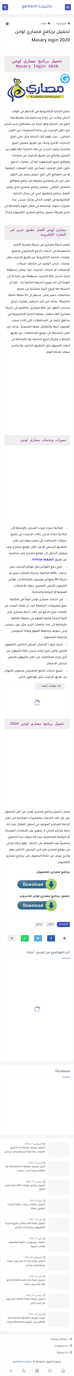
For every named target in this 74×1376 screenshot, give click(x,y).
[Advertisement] (37, 395)
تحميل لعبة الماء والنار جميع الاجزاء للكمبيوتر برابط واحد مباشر (25, 1225)
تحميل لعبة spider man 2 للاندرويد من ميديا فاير (25, 1301)
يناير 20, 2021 (35, 1219)
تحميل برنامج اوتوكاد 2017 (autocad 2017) (25, 1187)
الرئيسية (63, 23)
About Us (62, 1352)
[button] (51, 938)
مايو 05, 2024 (36, 1200)
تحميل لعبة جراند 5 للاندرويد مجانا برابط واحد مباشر (26, 1263)
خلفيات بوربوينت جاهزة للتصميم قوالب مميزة (27, 1244)
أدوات (45, 23)
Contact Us (61, 1345)
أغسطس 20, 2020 (33, 1257)
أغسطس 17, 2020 (33, 1143)
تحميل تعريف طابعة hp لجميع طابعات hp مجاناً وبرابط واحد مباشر (25, 1150)
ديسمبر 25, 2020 (34, 1181)
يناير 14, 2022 (35, 1276)
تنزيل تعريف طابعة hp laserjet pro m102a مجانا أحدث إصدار (25, 1168)
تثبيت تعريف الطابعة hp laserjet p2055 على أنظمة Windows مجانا (26, 1320)
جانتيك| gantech (37, 7)
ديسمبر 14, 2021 (34, 1295)
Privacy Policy (59, 1339)
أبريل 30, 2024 (35, 1314)
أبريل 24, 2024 (35, 1162)
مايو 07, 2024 (36, 1238)
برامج (39, 924)
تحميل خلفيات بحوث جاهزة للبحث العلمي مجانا (26, 1206)
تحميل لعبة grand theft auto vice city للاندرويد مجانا (26, 1282)
